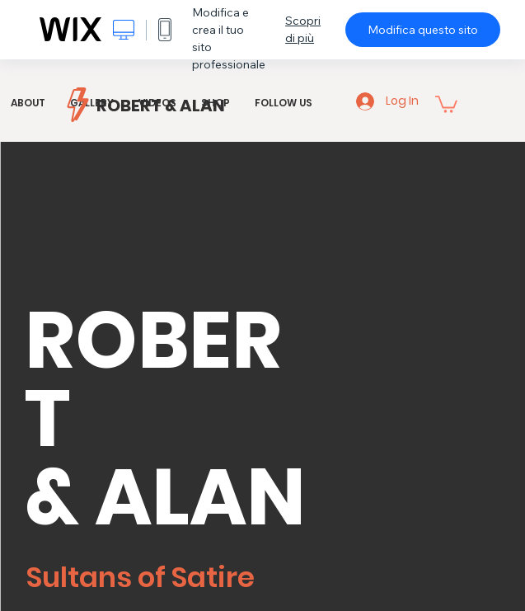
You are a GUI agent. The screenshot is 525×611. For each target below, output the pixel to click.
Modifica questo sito (423, 29)
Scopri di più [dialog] (303, 29)
